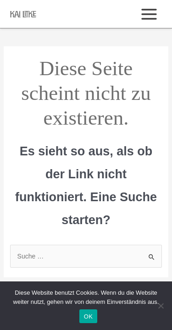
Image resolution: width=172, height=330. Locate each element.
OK (88, 316)
